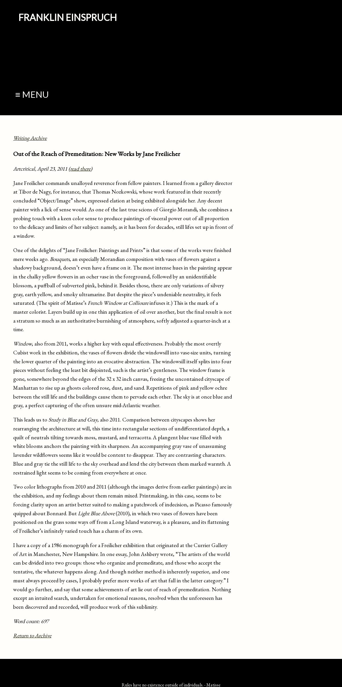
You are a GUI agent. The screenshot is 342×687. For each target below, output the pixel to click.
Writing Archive (30, 138)
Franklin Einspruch (67, 17)
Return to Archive (32, 635)
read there (80, 168)
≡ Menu (32, 94)
